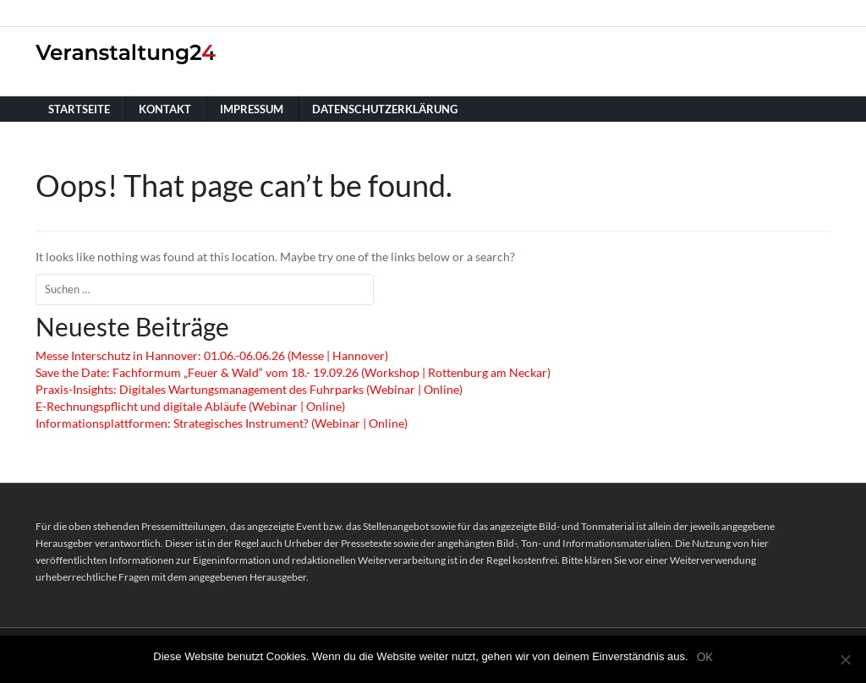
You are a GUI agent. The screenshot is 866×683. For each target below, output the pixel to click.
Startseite (79, 109)
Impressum (251, 109)
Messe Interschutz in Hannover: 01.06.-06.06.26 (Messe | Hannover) (212, 355)
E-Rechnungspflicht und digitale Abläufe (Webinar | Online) (190, 406)
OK (705, 657)
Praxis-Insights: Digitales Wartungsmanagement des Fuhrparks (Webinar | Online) (249, 389)
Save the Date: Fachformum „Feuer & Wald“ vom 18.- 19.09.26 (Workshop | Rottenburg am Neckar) (293, 372)
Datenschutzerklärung (385, 109)
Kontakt (165, 109)
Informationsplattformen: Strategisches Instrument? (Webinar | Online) (222, 423)
